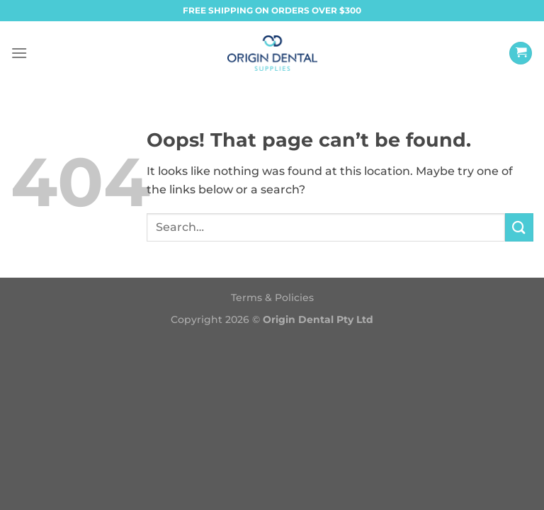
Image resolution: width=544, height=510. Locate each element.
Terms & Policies (272, 297)
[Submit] (519, 227)
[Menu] (19, 52)
